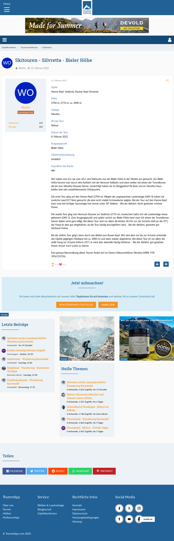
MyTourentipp (11, 517)
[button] (4, 40)
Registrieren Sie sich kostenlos (92, 296)
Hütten (7, 513)
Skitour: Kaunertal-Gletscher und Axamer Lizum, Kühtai (85, 396)
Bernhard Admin (14, 375)
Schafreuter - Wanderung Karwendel (27, 359)
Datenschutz (80, 513)
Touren (7, 509)
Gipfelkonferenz (47, 513)
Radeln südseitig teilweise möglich (26, 350)
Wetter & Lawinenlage (51, 505)
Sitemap (77, 521)
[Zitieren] (166, 264)
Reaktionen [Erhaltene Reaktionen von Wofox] (14, 123)
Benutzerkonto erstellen (76, 304)
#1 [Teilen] (167, 80)
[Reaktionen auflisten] (58, 264)
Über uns (8, 505)
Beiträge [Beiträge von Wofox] (12, 126)
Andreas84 (12, 345)
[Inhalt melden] (157, 264)
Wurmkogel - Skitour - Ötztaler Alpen (87, 427)
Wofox (22, 68)
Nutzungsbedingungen (85, 517)
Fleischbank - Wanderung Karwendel (88, 419)
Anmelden (108, 304)
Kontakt (77, 505)
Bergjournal (44, 509)
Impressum (78, 509)
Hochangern (12, 354)
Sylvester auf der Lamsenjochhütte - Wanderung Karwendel (27, 340)
